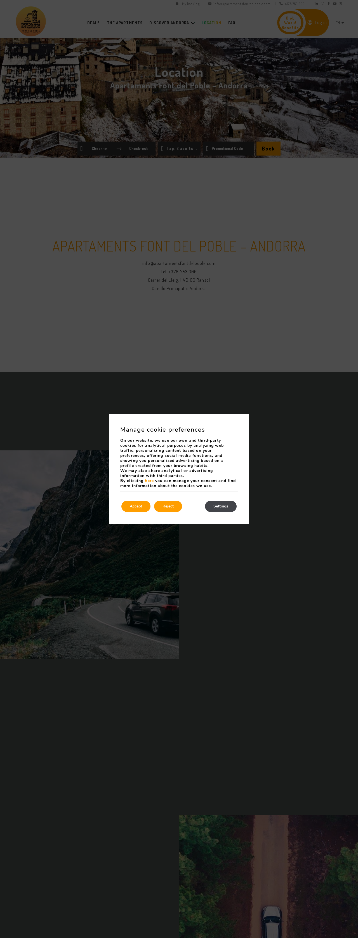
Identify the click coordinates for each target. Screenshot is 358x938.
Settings (220, 506)
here (149, 480)
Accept (136, 506)
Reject (168, 506)
